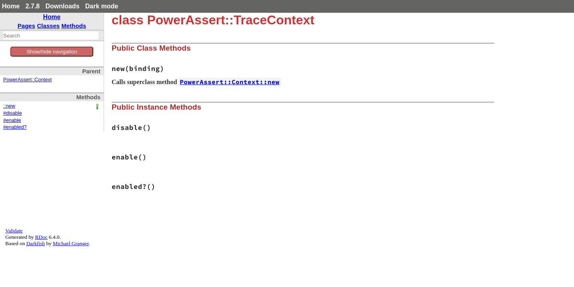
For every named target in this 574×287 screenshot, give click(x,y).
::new (9, 106)
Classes (48, 25)
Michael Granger (71, 243)
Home (11, 6)
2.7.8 (33, 6)
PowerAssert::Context (27, 80)
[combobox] (50, 35)
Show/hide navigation (52, 52)
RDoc (41, 237)
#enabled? (15, 127)
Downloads (62, 6)
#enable (12, 120)
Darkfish (35, 243)
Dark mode (101, 6)
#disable (12, 113)
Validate (14, 231)
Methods (73, 25)
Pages (26, 25)
